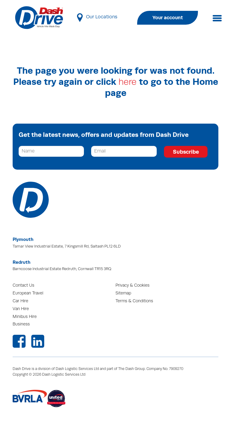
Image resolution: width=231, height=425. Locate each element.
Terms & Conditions (134, 301)
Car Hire (20, 301)
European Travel (28, 293)
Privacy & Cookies (132, 285)
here (128, 82)
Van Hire (21, 308)
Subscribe (186, 152)
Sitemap (123, 293)
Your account (167, 17)
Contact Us (23, 285)
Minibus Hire (25, 316)
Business (21, 324)
